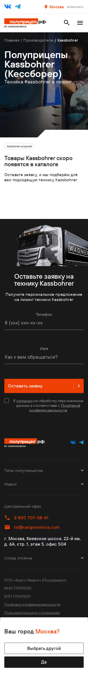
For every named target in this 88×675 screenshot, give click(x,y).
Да (44, 662)
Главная (11, 40)
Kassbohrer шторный (19, 146)
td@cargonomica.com (32, 527)
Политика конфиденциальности (32, 604)
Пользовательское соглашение (32, 612)
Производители (38, 40)
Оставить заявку (44, 386)
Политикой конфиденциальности (54, 408)
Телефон (44, 314)
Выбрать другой (44, 648)
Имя (44, 348)
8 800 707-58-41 (26, 518)
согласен (24, 400)
